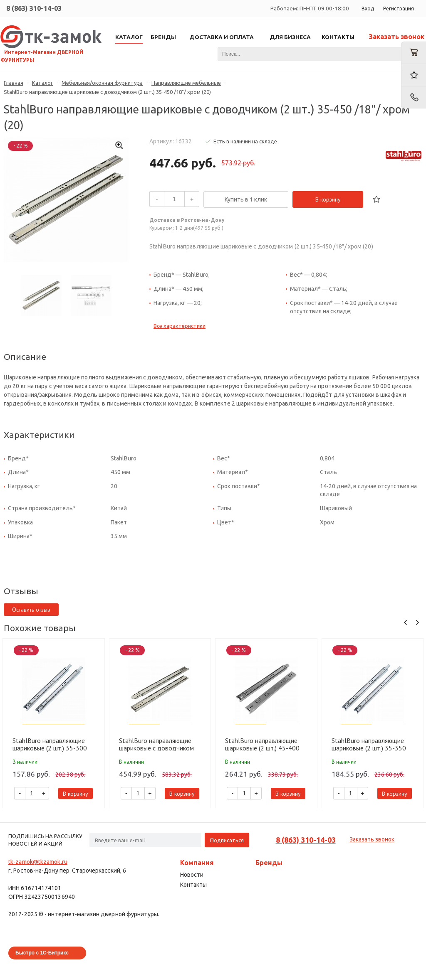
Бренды (268, 862)
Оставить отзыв (31, 609)
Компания (197, 862)
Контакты (193, 884)
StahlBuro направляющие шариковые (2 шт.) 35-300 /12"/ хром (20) (49, 744)
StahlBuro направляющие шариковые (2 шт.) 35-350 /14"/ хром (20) (369, 744)
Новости (191, 874)
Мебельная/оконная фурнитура (102, 83)
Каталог (42, 83)
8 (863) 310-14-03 (34, 8)
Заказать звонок (396, 36)
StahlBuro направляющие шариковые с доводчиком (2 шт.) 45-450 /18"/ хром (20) (156, 744)
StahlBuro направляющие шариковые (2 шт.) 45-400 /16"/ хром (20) (262, 744)
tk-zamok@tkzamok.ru (37, 861)
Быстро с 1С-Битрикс (42, 953)
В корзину (328, 199)
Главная (13, 83)
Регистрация (398, 8)
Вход (368, 8)
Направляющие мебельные (186, 83)
